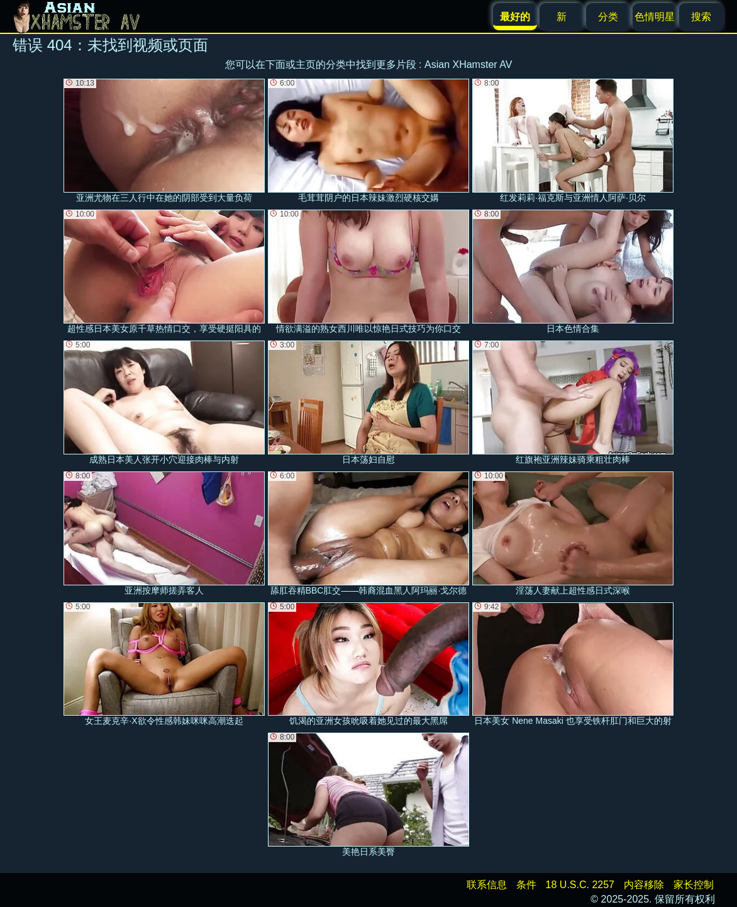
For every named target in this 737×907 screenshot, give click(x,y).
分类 (608, 16)
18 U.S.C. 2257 (580, 884)
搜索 (701, 16)
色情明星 (654, 16)
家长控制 (693, 884)
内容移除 (644, 884)
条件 (526, 884)
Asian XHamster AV (468, 64)
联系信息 (487, 884)
